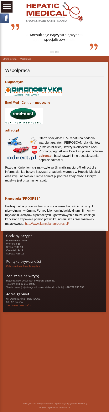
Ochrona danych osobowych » (23, 266)
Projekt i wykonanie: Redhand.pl (54, 407)
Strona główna (9, 59)
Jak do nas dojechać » (18, 305)
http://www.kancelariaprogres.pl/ (47, 223)
